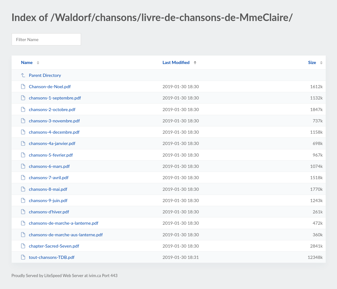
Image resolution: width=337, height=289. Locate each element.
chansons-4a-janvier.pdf (47, 143)
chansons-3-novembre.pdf (50, 120)
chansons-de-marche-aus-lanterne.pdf (61, 234)
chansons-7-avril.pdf (44, 177)
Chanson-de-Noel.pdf (45, 86)
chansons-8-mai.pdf (44, 189)
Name (27, 62)
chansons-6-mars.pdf (45, 166)
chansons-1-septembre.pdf (50, 97)
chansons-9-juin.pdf (44, 200)
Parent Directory (40, 75)
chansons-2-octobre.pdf (47, 109)
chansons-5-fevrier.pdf (46, 155)
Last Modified (176, 62)
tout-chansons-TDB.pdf (47, 257)
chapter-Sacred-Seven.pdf (49, 246)
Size (312, 62)
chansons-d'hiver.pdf (44, 211)
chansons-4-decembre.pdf (50, 132)
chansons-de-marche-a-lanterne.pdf (59, 223)
